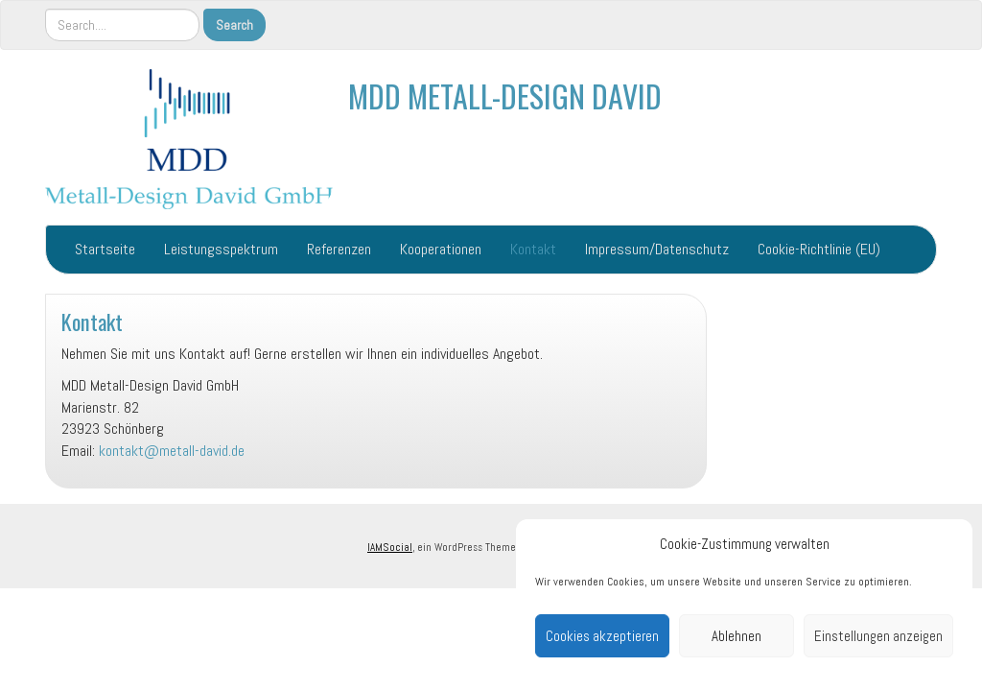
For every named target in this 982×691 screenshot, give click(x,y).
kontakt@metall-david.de (172, 451)
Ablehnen (736, 636)
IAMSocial (389, 547)
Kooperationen (440, 249)
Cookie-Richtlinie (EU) (819, 249)
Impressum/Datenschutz (657, 249)
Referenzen (339, 249)
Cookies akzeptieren (602, 636)
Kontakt (533, 249)
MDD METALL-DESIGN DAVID (505, 95)
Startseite (105, 249)
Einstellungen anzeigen (878, 636)
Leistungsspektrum (221, 249)
